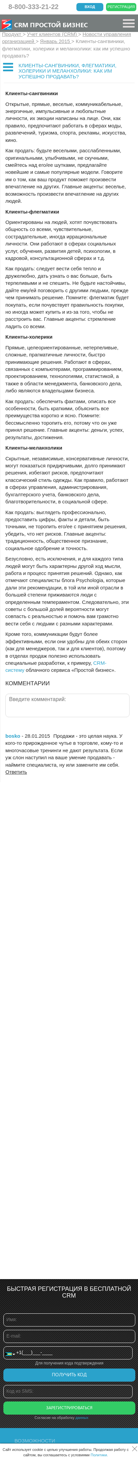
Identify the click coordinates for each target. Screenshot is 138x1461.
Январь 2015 (55, 41)
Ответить (16, 772)
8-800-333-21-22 (33, 6)
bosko (12, 736)
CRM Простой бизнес (51, 24)
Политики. (99, 1455)
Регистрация (121, 7)
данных (81, 1418)
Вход (90, 7)
